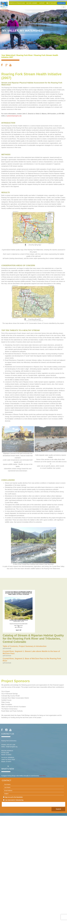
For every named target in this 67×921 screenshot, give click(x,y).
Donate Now (61, 3)
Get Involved (51, 3)
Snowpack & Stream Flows (17, 3)
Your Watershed (8, 55)
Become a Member (32, 3)
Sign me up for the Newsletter (13, 797)
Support (42, 3)
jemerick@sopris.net (14, 115)
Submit (58, 809)
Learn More (42, 775)
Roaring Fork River (25, 55)
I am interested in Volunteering (13, 800)
